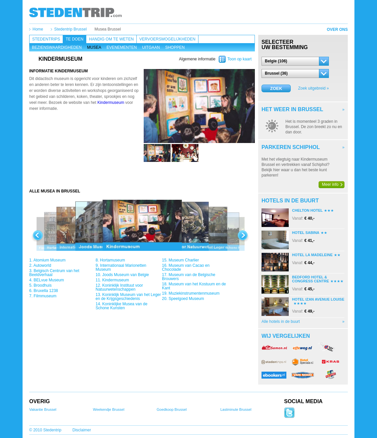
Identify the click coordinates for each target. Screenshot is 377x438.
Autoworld (42, 265)
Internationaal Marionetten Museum (121, 267)
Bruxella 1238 (46, 290)
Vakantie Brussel (42, 409)
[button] (295, 61)
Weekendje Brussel (108, 409)
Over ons (337, 30)
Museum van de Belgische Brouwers (188, 276)
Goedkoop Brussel (172, 409)
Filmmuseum (45, 296)
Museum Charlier (184, 260)
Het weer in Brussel (292, 109)
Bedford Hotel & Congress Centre (310, 279)
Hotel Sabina (305, 233)
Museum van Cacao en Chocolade (185, 267)
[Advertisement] (142, 175)
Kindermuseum (110, 102)
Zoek (276, 88)
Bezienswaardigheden (57, 47)
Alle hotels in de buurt (281, 321)
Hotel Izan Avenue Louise (318, 299)
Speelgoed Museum (186, 298)
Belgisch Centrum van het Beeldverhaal (54, 272)
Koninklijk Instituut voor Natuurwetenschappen (119, 287)
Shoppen (175, 47)
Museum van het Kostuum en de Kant (194, 286)
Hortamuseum (112, 260)
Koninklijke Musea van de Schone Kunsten (121, 306)
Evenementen (122, 47)
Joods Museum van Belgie (125, 274)
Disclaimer (81, 430)
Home (38, 29)
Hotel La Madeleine (312, 255)
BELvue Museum (49, 280)
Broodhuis (42, 285)
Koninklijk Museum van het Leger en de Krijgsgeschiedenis (128, 296)
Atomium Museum (50, 260)
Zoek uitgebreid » (313, 88)
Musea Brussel (108, 29)
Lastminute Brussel (236, 409)
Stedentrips (46, 39)
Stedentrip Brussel (70, 29)
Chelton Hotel (307, 210)
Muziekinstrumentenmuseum (194, 293)
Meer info (330, 184)
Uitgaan (151, 47)
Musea (94, 47)
